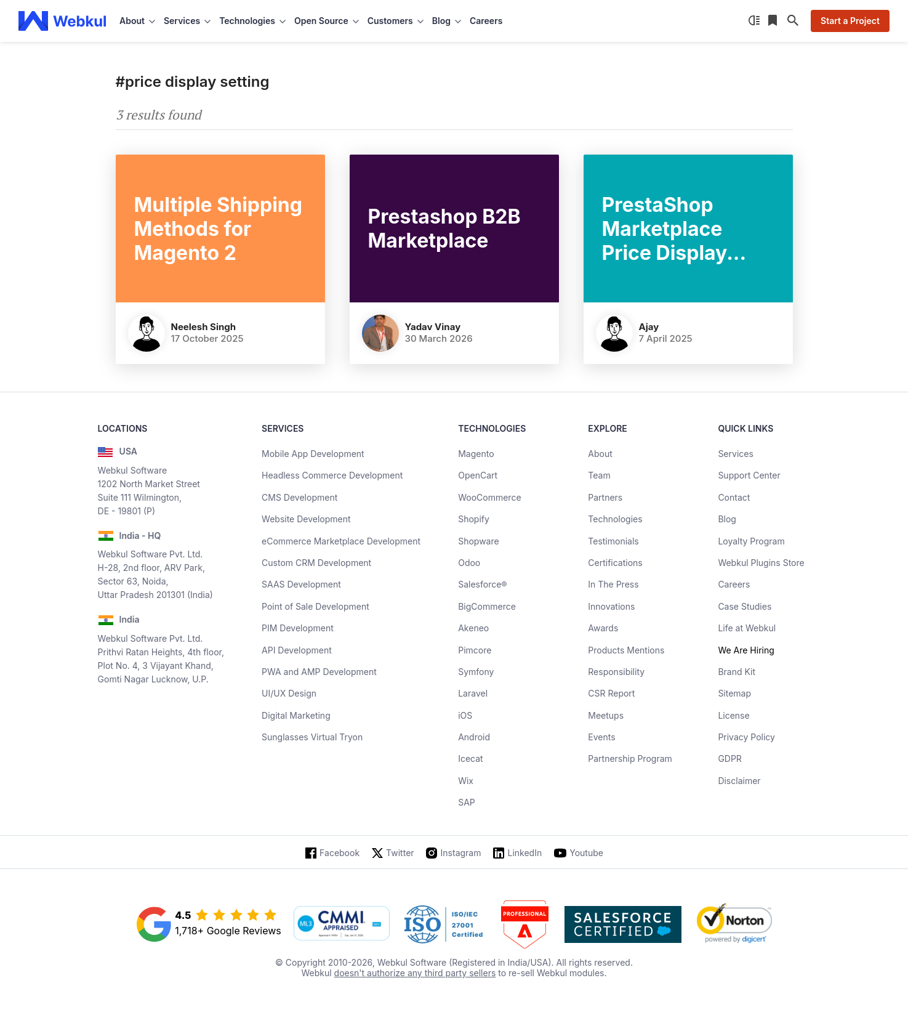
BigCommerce (487, 606)
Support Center (749, 475)
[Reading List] (773, 21)
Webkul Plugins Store (761, 562)
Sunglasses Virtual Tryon (312, 737)
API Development (297, 650)
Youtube (586, 852)
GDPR (730, 758)
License (733, 715)
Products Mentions (626, 650)
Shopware (478, 541)
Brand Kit (736, 671)
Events (601, 737)
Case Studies (744, 606)
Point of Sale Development (315, 606)
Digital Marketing (296, 715)
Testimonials (613, 541)
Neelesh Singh (203, 327)
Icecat (470, 758)
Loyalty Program (751, 541)
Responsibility (616, 671)
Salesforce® (482, 584)
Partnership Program (630, 758)
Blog (727, 519)
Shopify (473, 519)
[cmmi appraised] (342, 924)
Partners (605, 497)
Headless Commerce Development (332, 475)
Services (735, 453)
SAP (466, 802)
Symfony (476, 671)
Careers (486, 20)
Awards (603, 628)
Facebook (339, 852)
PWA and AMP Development (319, 671)
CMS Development (299, 497)
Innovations (611, 606)
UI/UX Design (289, 693)
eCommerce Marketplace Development (341, 541)
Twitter (400, 852)
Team (599, 475)
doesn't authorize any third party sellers (415, 973)
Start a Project (850, 20)
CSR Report (611, 693)
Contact (734, 497)
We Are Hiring (746, 650)
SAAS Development (301, 584)
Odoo (469, 562)
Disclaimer (739, 780)
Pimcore (474, 650)
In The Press (613, 584)
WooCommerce (489, 497)
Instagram (461, 852)
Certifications (615, 562)
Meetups (606, 715)
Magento (476, 453)
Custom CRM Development (316, 562)
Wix (465, 780)
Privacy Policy (746, 737)
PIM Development (298, 628)
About (600, 453)
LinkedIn (524, 852)
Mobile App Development (313, 453)
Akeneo (473, 628)
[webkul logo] (62, 21)
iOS (465, 715)
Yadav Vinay (433, 327)
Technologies (615, 519)
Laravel (473, 693)
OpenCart (477, 475)
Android (474, 737)
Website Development (306, 519)
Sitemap (734, 693)
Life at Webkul (747, 628)
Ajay (649, 327)
